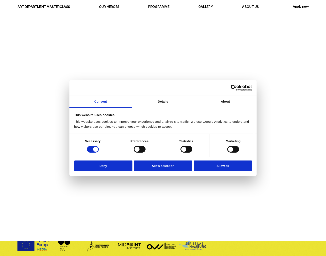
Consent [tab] (100, 101)
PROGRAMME (158, 7)
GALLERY (205, 7)
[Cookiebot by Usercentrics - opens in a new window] (234, 88)
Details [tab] (163, 101)
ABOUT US (250, 7)
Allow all (222, 166)
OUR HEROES (109, 7)
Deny (103, 166)
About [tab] (225, 101)
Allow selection (163, 166)
